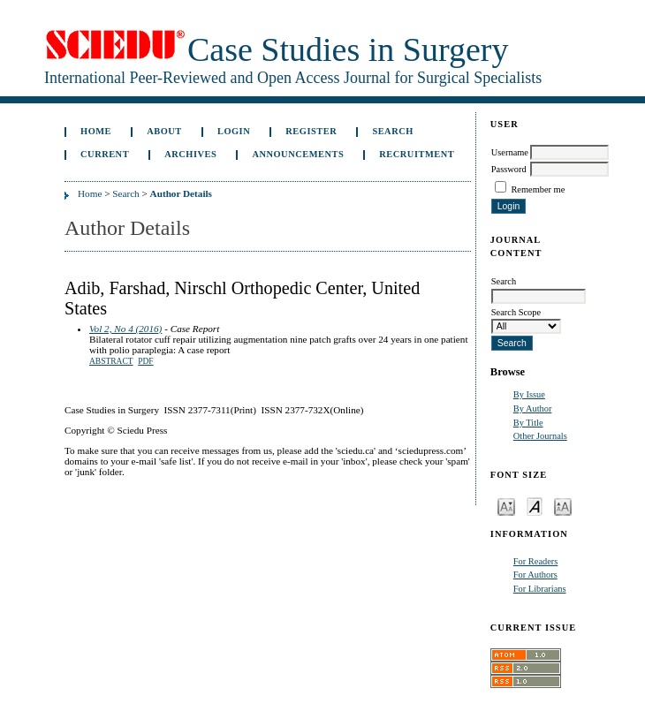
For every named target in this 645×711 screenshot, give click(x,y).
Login (233, 131)
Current (104, 154)
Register (311, 131)
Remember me (538, 189)
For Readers (535, 561)
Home (95, 131)
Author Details (181, 193)
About (164, 131)
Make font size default (534, 505)
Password (509, 169)
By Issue (529, 394)
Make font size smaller (506, 505)
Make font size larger (563, 505)
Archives (190, 154)
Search (392, 131)
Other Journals (540, 436)
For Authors (535, 574)
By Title (528, 422)
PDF (145, 361)
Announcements (298, 154)
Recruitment (416, 154)
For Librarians (539, 589)
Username (509, 152)
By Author (532, 408)
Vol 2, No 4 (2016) (125, 328)
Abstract (111, 361)
